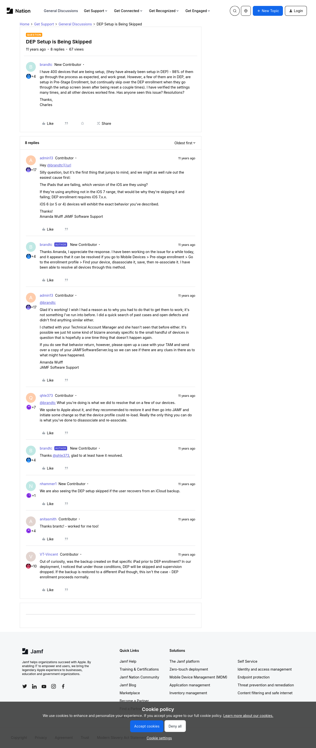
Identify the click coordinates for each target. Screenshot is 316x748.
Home (24, 24)
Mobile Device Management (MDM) (198, 677)
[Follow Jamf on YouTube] (43, 686)
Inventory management (188, 693)
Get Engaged (198, 11)
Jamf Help (128, 661)
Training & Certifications (139, 669)
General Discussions (61, 11)
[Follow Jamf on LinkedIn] (34, 686)
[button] (268, 11)
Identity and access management (265, 669)
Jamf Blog (128, 685)
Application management (190, 685)
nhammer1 (48, 484)
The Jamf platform (185, 661)
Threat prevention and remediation (266, 685)
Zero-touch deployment (189, 669)
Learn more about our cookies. (248, 715)
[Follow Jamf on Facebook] (63, 686)
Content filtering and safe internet (265, 693)
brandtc (46, 64)
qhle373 (46, 395)
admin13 (46, 158)
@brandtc (48, 302)
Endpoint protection (254, 677)
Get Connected (128, 11)
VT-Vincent (49, 554)
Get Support (96, 11)
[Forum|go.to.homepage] (19, 11)
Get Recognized (164, 11)
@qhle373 (61, 455)
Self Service (247, 661)
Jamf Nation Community (139, 677)
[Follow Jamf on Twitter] (24, 686)
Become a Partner (134, 701)
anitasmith (48, 519)
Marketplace (130, 693)
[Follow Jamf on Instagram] (53, 686)
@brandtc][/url (59, 165)
